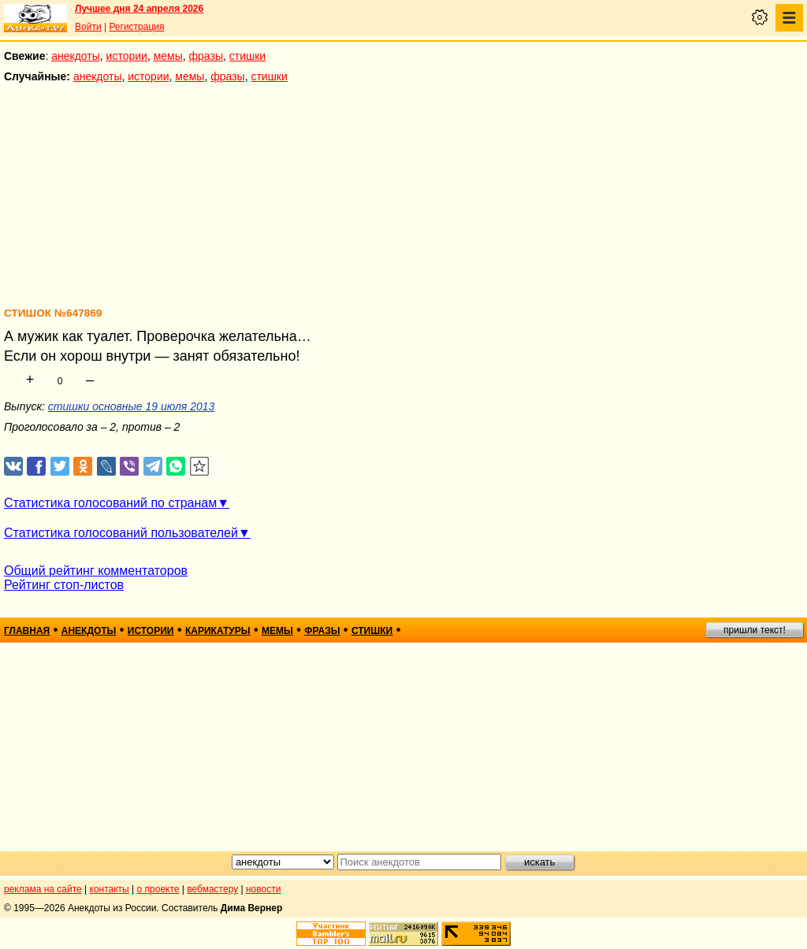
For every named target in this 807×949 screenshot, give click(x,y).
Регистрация (136, 26)
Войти (88, 26)
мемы (168, 56)
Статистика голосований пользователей (121, 532)
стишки (247, 56)
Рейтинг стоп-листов (64, 584)
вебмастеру (212, 889)
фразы (206, 56)
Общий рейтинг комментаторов (96, 570)
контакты (109, 889)
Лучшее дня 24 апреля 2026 (139, 8)
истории (126, 56)
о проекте (158, 889)
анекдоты (75, 56)
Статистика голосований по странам (110, 503)
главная (27, 630)
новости (263, 889)
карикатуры (218, 630)
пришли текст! (754, 630)
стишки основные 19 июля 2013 (131, 406)
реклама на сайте (43, 889)
